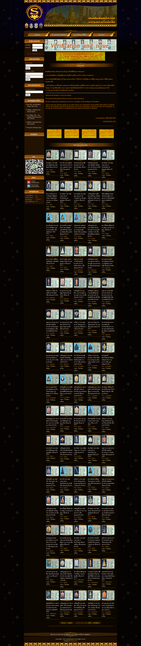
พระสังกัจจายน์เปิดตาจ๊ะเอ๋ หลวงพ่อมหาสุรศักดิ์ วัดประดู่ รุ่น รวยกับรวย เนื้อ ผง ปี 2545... (94, 542)
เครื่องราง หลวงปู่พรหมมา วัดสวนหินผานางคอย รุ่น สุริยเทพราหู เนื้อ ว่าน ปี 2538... (93, 359)
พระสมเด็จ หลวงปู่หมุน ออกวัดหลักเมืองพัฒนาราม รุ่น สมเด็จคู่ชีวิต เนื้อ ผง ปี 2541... (66, 542)
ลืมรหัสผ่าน (38, 54)
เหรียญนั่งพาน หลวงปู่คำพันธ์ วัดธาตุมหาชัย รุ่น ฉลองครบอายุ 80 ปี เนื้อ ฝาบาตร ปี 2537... (80, 391)
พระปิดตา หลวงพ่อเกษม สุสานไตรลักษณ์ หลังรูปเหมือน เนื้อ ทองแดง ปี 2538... (80, 542)
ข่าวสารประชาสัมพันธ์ (63, 634)
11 (85, 623)
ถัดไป (89, 623)
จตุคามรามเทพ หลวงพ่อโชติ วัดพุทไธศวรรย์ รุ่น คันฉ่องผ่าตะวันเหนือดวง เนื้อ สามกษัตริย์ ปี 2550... (52, 327)
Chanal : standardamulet (34, 181)
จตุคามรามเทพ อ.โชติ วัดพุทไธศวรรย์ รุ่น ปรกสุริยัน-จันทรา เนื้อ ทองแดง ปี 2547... (79, 263)
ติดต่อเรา (88, 634)
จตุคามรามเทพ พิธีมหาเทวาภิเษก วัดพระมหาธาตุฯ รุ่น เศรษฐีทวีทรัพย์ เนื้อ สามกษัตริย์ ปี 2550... (108, 295)
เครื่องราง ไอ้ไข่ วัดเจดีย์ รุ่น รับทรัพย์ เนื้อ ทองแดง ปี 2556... (52, 293)
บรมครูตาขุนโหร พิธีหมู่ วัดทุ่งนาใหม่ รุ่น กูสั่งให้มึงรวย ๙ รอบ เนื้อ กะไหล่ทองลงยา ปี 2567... (94, 576)
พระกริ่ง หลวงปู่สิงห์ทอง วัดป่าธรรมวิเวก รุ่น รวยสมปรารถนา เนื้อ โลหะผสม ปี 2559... (66, 167)
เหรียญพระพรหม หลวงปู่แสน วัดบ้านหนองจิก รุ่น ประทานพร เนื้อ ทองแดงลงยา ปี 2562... (94, 263)
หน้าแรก (53, 634)
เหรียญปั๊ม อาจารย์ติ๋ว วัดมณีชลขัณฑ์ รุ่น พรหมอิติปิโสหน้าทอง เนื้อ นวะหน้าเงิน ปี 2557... (66, 391)
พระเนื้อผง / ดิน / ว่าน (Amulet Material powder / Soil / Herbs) (34, 117)
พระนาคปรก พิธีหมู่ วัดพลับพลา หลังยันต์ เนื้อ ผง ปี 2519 (52, 261)
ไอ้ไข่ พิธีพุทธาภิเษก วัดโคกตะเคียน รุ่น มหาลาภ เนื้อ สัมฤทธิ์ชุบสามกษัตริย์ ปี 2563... (108, 198)
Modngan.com (73, 641)
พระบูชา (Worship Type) (34, 127)
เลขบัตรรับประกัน (30, 89)
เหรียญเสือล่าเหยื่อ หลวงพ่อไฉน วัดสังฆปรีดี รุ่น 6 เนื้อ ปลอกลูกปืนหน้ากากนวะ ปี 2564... (94, 198)
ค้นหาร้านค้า (29, 63)
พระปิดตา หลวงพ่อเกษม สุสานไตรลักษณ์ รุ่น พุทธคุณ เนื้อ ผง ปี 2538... (107, 167)
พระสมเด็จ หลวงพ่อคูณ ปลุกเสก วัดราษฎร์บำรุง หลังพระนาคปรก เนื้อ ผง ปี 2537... (80, 198)
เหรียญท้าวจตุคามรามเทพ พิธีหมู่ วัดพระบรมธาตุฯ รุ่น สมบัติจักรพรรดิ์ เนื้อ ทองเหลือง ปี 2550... (94, 295)
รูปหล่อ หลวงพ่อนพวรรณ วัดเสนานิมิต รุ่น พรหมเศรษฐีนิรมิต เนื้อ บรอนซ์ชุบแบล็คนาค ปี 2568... (80, 230)
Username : (28, 45)
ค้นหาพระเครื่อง (29, 71)
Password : (28, 47)
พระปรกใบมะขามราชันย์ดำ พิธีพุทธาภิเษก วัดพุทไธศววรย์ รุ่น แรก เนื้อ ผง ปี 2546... (52, 198)
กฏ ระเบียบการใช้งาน (77, 634)
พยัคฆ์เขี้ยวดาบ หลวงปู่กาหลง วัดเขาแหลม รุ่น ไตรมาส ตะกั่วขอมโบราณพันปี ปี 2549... (52, 607)
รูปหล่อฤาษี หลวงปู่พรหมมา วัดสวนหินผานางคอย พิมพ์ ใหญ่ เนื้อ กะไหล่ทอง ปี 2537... (108, 576)
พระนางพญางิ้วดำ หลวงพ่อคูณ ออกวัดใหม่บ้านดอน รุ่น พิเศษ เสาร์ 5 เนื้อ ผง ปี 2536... (52, 391)
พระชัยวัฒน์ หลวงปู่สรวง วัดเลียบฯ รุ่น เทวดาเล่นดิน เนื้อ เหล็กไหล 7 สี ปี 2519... (52, 229)
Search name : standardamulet (34, 185)
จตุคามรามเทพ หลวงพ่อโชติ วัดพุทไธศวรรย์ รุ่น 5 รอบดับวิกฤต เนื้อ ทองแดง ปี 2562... (108, 452)
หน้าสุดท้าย (96, 623)
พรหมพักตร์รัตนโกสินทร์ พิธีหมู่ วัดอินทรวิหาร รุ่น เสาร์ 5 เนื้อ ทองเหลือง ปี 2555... (107, 360)
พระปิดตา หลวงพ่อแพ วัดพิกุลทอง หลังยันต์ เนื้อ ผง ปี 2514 (52, 165)
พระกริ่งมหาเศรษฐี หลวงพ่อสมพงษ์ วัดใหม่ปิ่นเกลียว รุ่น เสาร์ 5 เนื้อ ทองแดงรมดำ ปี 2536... (80, 360)
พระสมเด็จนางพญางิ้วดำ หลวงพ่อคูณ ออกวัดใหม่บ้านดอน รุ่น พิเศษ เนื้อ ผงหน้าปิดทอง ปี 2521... (66, 230)
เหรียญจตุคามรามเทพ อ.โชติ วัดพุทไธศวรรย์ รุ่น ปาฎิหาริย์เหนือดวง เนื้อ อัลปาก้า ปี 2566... (66, 576)
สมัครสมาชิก (30, 54)
